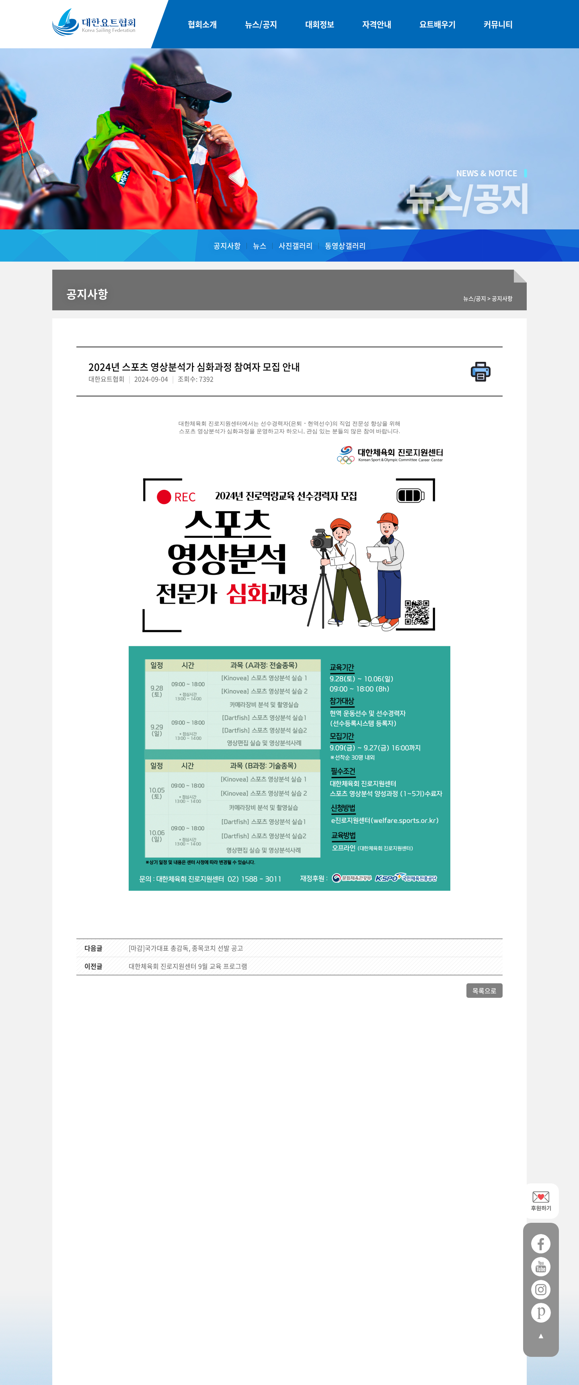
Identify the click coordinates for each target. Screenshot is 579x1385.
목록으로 (484, 990)
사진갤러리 (296, 245)
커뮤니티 (498, 24)
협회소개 (202, 24)
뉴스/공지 (261, 24)
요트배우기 (437, 24)
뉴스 (260, 245)
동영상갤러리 (345, 245)
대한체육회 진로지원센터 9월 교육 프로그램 (188, 966)
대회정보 (319, 24)
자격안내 (376, 24)
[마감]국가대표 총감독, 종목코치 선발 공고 (186, 948)
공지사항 (227, 245)
